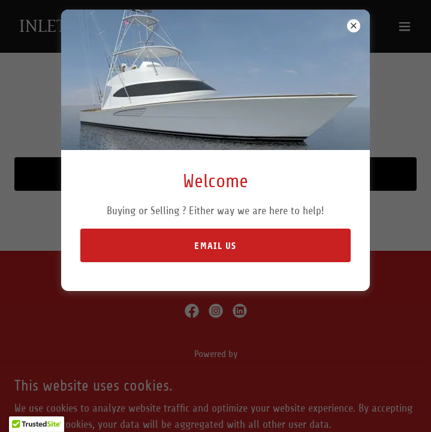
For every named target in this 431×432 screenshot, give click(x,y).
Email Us (215, 245)
